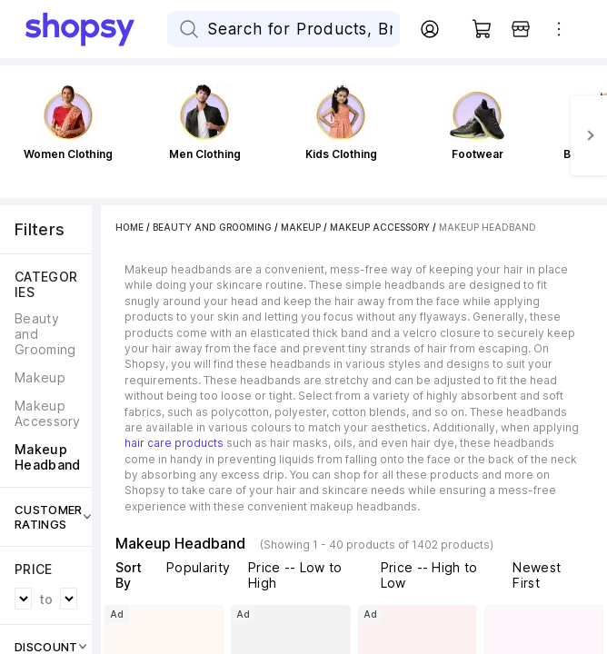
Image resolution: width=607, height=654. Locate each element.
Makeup (301, 227)
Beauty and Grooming (212, 227)
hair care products (174, 443)
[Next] (589, 135)
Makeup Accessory (380, 227)
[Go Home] (96, 29)
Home (129, 227)
